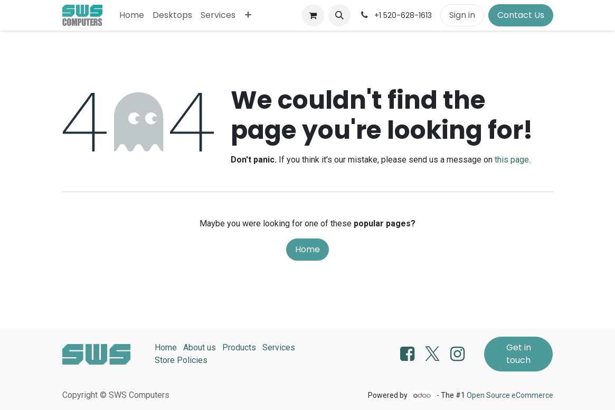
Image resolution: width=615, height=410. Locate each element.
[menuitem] (131, 15)
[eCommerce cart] (313, 15)
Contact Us (520, 15)
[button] (339, 15)
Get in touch (518, 353)
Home (307, 249)
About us (199, 347)
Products (239, 347)
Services (278, 347)
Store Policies (181, 360)
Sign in (462, 15)
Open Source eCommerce (510, 395)
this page (512, 160)
